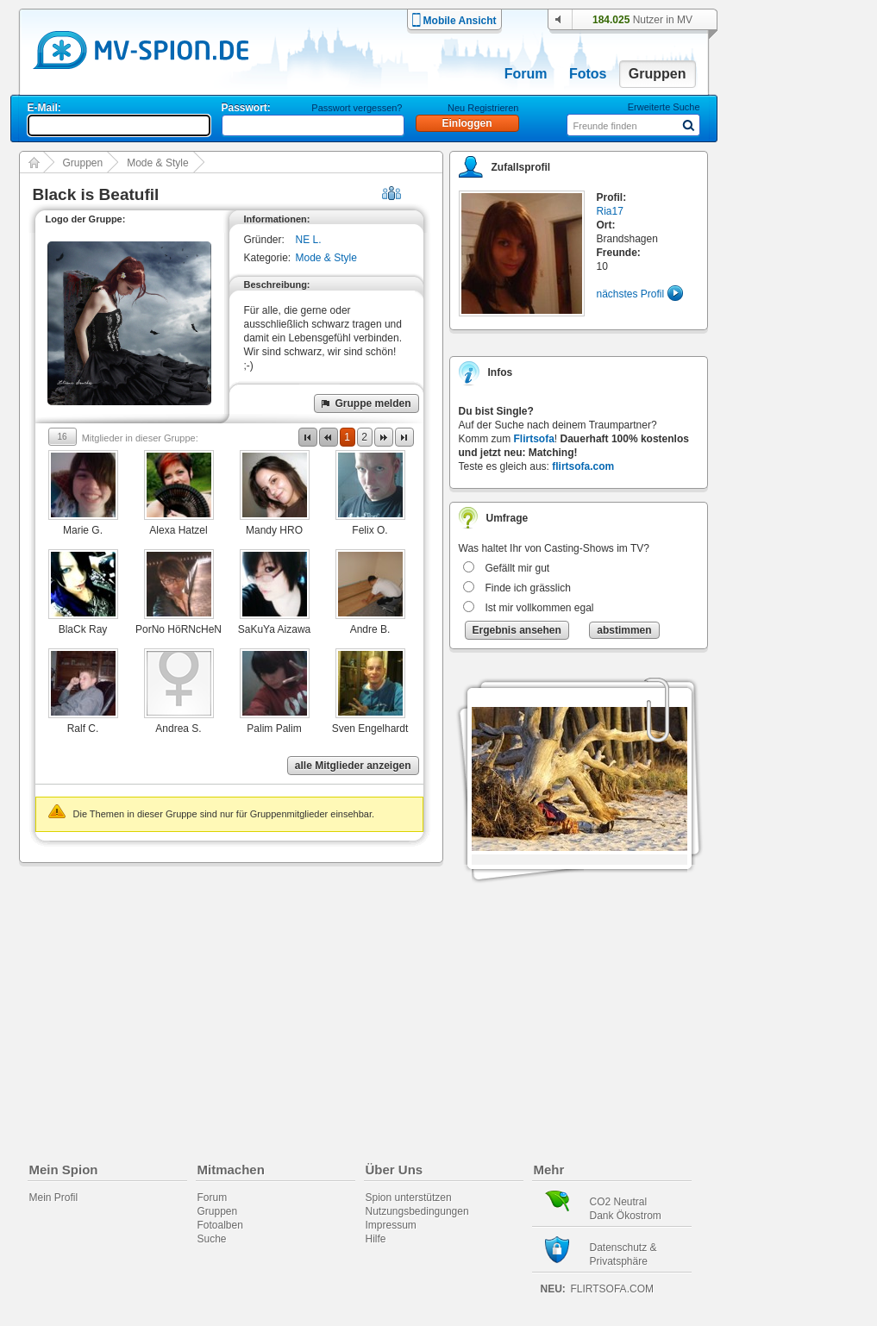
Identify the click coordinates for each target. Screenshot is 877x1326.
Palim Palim (274, 728)
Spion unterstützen (409, 1198)
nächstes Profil (631, 294)
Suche (212, 1239)
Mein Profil (53, 1198)
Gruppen (657, 73)
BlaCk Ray (83, 629)
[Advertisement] (805, 493)
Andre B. (370, 629)
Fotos (588, 73)
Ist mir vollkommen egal (539, 608)
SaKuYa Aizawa (274, 629)
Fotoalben (220, 1225)
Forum (526, 73)
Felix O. (369, 530)
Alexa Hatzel (178, 530)
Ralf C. (83, 728)
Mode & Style (157, 163)
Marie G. (83, 530)
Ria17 (610, 211)
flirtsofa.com (583, 466)
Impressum (391, 1225)
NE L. (309, 240)
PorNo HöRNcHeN (178, 629)
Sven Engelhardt (370, 728)
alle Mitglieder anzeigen (353, 766)
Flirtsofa (534, 439)
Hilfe (376, 1239)
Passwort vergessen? (356, 108)
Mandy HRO (274, 530)
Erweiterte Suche (664, 107)
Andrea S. (178, 728)
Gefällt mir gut (517, 568)
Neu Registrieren (483, 108)
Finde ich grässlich (528, 588)
